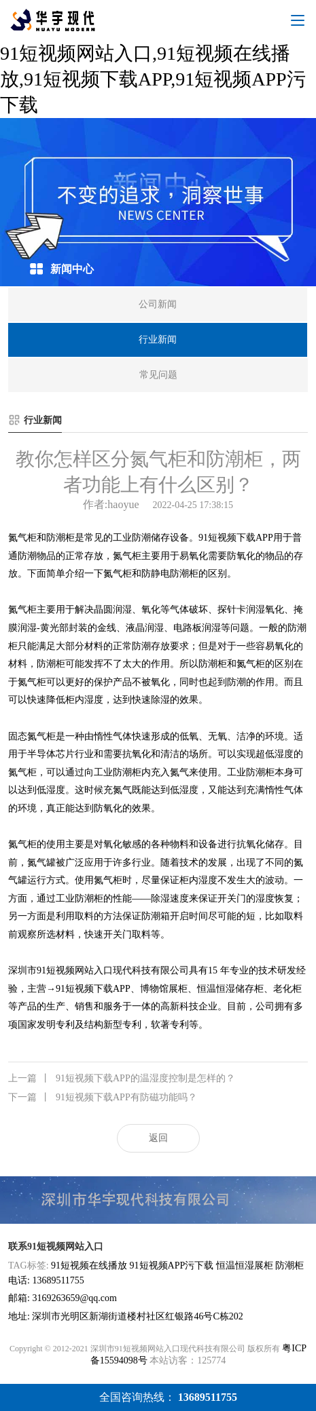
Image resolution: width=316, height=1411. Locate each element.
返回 (158, 1138)
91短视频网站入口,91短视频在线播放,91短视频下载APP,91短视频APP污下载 (153, 79)
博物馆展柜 (164, 989)
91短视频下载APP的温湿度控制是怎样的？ (121, 1078)
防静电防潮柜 (169, 573)
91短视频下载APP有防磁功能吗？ (102, 1097)
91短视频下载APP (235, 538)
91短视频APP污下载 (172, 1265)
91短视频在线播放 (89, 1265)
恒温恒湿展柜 (244, 1265)
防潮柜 (289, 1265)
